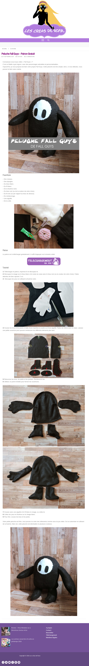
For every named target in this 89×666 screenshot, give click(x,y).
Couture (19, 56)
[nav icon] (43, 40)
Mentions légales (51, 637)
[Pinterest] (15, 662)
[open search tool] (48, 40)
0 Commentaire (29, 56)
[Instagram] (12, 662)
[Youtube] (9, 662)
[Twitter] (6, 662)
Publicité (4, 657)
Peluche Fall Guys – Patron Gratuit (18, 53)
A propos (49, 628)
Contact (48, 630)
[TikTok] (19, 662)
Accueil (4, 48)
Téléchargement (51, 635)
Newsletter (49, 633)
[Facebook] (3, 662)
